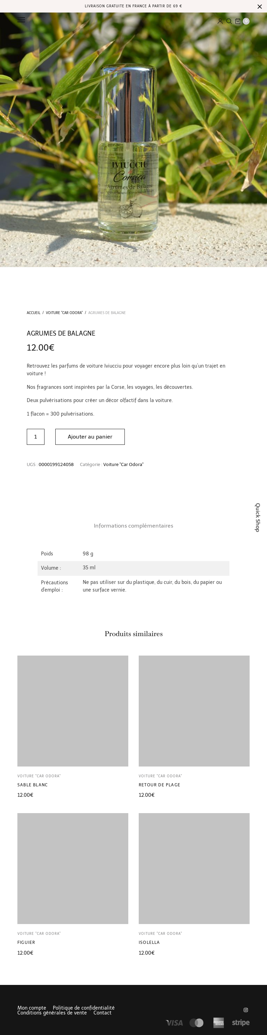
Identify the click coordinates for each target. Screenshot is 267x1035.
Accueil (33, 313)
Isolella (149, 942)
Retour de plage (159, 785)
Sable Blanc (32, 785)
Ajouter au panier (90, 436)
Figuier (26, 942)
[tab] (133, 525)
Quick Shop (258, 517)
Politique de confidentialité (84, 1008)
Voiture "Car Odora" (64, 313)
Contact (103, 1013)
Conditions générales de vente (52, 1013)
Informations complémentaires (133, 525)
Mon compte (31, 1008)
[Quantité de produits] (35, 437)
